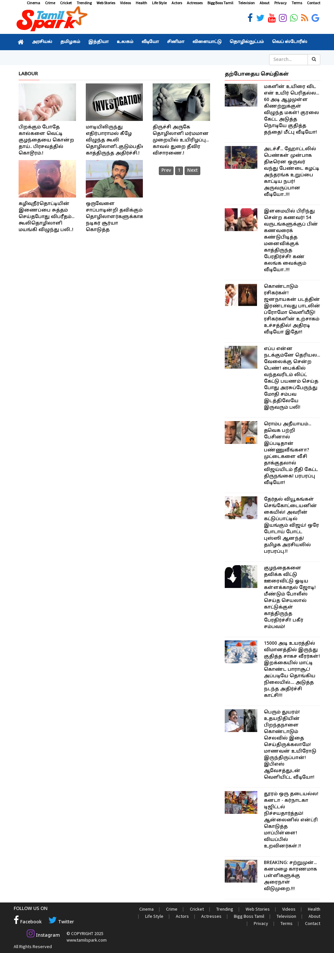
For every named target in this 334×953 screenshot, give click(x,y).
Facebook (28, 922)
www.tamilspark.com (87, 940)
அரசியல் (42, 42)
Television (246, 2)
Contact (313, 2)
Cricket (66, 2)
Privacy (280, 2)
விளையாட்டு (206, 42)
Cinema (33, 2)
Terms (297, 2)
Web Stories (106, 2)
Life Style (159, 2)
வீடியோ (150, 42)
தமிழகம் (70, 42)
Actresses (195, 2)
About (264, 2)
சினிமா (175, 42)
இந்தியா (98, 42)
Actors (177, 2)
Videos (125, 2)
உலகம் (125, 42)
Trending (84, 2)
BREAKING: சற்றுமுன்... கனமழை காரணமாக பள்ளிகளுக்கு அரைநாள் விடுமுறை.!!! (290, 876)
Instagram (43, 935)
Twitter (61, 922)
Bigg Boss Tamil (220, 2)
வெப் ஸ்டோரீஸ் (289, 42)
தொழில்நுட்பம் (247, 42)
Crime (50, 2)
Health (141, 2)
